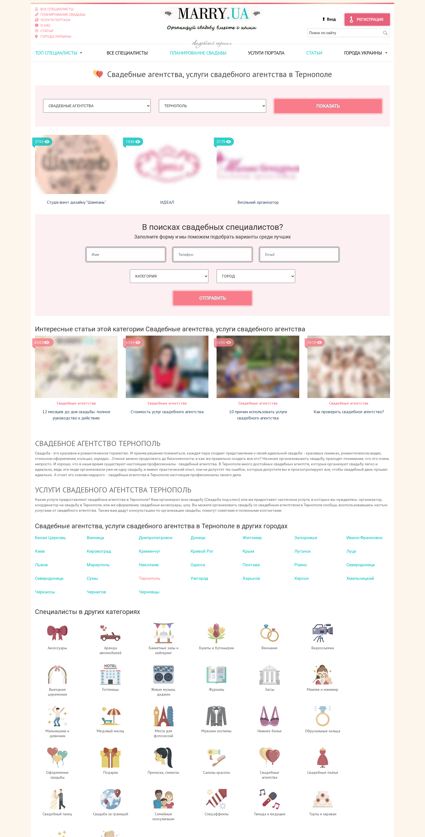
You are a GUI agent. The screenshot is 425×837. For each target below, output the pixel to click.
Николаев (149, 564)
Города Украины (363, 52)
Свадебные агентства (76, 402)
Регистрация (370, 19)
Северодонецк (360, 564)
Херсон (301, 578)
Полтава (251, 564)
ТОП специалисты (56, 52)
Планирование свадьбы (198, 52)
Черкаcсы (45, 591)
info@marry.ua (241, 825)
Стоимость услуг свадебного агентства (167, 411)
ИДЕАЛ (167, 202)
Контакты (136, 825)
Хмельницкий (360, 578)
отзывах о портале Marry (357, 808)
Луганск (302, 551)
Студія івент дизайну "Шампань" (76, 202)
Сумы (92, 578)
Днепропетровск (156, 537)
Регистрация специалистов (154, 814)
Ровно (300, 564)
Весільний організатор (258, 202)
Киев (40, 551)
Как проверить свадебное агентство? (349, 411)
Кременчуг (149, 551)
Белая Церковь (50, 537)
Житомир (252, 537)
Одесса (198, 564)
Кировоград (99, 551)
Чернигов (96, 591)
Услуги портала (266, 52)
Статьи (314, 52)
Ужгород (199, 578)
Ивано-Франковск (364, 537)
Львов (41, 564)
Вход (331, 19)
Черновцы (149, 591)
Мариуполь (98, 564)
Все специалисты (127, 52)
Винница (95, 537)
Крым (248, 551)
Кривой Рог (202, 551)
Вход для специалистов (151, 808)
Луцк (351, 551)
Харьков (251, 578)
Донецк (198, 537)
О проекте (136, 803)
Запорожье (305, 537)
